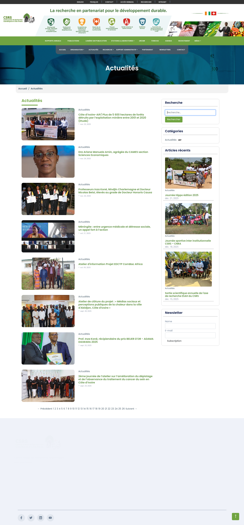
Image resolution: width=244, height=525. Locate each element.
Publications (73, 41)
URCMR (142, 41)
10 (73, 408)
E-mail (169, 330)
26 (123, 408)
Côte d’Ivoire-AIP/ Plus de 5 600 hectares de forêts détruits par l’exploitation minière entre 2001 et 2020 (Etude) (112, 117)
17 (93, 408)
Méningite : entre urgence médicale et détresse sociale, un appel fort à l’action (114, 228)
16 (90, 408)
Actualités (93, 49)
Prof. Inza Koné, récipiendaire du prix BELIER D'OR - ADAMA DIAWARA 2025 (115, 340)
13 (82, 408)
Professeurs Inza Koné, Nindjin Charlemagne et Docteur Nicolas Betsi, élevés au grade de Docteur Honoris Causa (115, 191)
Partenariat (147, 49)
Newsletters (165, 49)
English (80, 2)
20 (102, 408)
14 (84, 408)
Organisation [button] (76, 49)
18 (96, 408)
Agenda (168, 41)
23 (112, 408)
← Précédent (45, 408)
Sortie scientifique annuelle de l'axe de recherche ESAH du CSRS (186, 295)
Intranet (162, 2)
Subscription (174, 340)
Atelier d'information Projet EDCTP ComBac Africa (110, 264)
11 (76, 408)
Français (94, 2)
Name (168, 321)
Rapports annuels (53, 41)
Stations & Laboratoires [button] (122, 41)
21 (106, 408)
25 (119, 408)
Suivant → (131, 408)
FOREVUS (155, 41)
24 (116, 408)
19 (99, 408)
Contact (109, 2)
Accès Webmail (127, 2)
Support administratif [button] (126, 49)
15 (87, 408)
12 (79, 408)
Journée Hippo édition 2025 (182, 195)
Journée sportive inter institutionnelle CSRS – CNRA (188, 242)
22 (109, 408)
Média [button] (197, 41)
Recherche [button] (107, 49)
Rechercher (146, 2)
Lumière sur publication (96, 41)
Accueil (62, 49)
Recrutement (184, 41)
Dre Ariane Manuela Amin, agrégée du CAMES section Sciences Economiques (113, 153)
